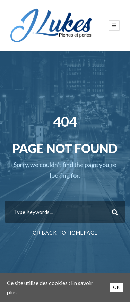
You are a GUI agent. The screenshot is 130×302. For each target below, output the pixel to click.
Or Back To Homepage (65, 233)
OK (116, 287)
